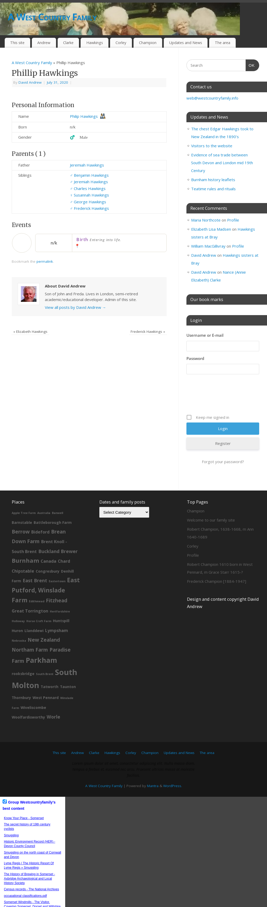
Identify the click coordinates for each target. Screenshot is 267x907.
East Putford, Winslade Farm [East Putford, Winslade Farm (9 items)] (46, 573)
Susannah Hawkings (89, 195)
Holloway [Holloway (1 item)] (18, 603)
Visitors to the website (211, 145)
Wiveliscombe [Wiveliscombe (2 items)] (33, 690)
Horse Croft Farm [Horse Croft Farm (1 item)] (38, 603)
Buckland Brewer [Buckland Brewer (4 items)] (58, 534)
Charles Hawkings (88, 188)
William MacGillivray (208, 246)
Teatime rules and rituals (213, 188)
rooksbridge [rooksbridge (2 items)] (23, 656)
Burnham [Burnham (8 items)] (25, 543)
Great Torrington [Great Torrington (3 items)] (30, 593)
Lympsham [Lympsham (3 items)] (56, 613)
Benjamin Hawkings (89, 175)
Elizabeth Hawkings (30, 331)
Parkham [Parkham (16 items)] (41, 642)
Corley (121, 42)
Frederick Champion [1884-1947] (216, 563)
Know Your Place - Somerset (24, 800)
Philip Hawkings (84, 116)
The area (222, 42)
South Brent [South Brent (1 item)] (44, 656)
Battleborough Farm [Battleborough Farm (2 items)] (53, 504)
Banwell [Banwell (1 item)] (57, 495)
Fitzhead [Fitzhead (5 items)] (56, 583)
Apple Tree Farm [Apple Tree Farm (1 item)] (24, 495)
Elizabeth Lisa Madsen (211, 229)
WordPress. (172, 768)
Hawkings (94, 42)
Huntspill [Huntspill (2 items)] (61, 603)
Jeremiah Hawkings (87, 165)
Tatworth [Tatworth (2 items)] (49, 669)
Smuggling (11, 818)
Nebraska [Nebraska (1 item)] (19, 623)
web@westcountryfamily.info (212, 98)
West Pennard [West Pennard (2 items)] (46, 680)
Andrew (43, 42)
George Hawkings (88, 201)
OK (250, 65)
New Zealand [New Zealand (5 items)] (44, 622)
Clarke (68, 42)
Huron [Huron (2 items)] (17, 613)
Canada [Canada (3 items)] (48, 544)
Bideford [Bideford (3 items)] (40, 514)
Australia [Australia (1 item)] (43, 495)
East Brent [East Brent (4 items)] (35, 563)
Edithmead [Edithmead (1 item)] (36, 584)
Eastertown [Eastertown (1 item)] (57, 564)
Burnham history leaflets (213, 179)
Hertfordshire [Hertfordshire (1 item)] (60, 594)
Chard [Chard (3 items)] (64, 544)
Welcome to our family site (211, 502)
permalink (45, 261)
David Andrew (30, 82)
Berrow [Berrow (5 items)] (21, 514)
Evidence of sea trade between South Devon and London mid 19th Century (222, 162)
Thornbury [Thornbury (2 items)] (21, 680)
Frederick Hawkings (89, 208)
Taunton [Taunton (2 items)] (68, 669)
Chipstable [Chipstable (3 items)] (23, 553)
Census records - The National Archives (31, 872)
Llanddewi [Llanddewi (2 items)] (34, 613)
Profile (233, 220)
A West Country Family (52, 16)
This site (17, 42)
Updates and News (185, 42)
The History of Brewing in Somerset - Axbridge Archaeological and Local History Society (29, 861)
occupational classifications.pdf (25, 878)
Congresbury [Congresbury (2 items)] (47, 553)
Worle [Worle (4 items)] (53, 699)
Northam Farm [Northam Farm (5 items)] (30, 632)
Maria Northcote (206, 220)
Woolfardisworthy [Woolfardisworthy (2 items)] (28, 699)
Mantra (153, 768)
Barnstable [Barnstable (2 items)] (22, 504)
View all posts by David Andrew (75, 307)
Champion (147, 42)
